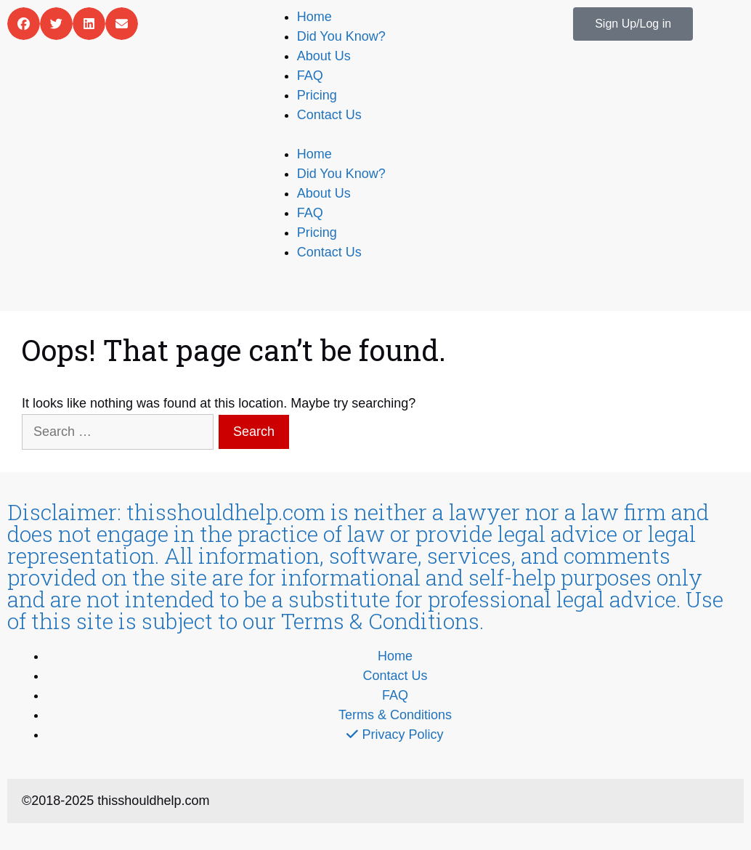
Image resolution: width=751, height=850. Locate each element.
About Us (324, 56)
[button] (23, 23)
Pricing (317, 95)
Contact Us (329, 115)
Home (314, 16)
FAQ (310, 75)
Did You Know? (341, 36)
